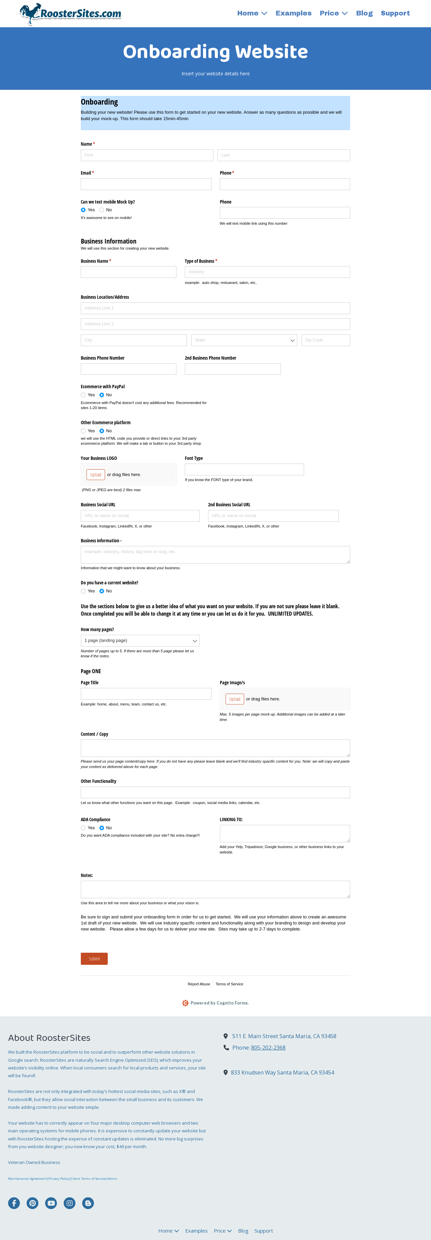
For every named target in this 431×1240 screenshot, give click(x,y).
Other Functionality (98, 781)
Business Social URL (98, 504)
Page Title (89, 682)
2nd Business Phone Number (210, 358)
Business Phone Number (103, 358)
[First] (147, 155)
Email (95, 173)
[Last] (284, 155)
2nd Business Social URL (229, 504)
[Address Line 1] (215, 308)
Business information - (101, 540)
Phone (235, 173)
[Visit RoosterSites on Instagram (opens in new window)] (69, 1204)
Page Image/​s (232, 682)
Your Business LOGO (99, 458)
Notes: (87, 875)
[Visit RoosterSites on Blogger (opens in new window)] (88, 1204)
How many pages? (97, 629)
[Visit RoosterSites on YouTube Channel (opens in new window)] (51, 1204)
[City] (134, 340)
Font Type (194, 458)
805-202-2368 (268, 1048)
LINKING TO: (231, 819)
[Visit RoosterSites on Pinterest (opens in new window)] (32, 1204)
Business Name (104, 261)
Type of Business (209, 261)
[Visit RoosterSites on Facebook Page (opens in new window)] (14, 1204)
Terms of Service (229, 984)
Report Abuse (199, 984)
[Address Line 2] (215, 324)
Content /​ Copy (94, 734)
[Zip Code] (326, 340)
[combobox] (244, 340)
